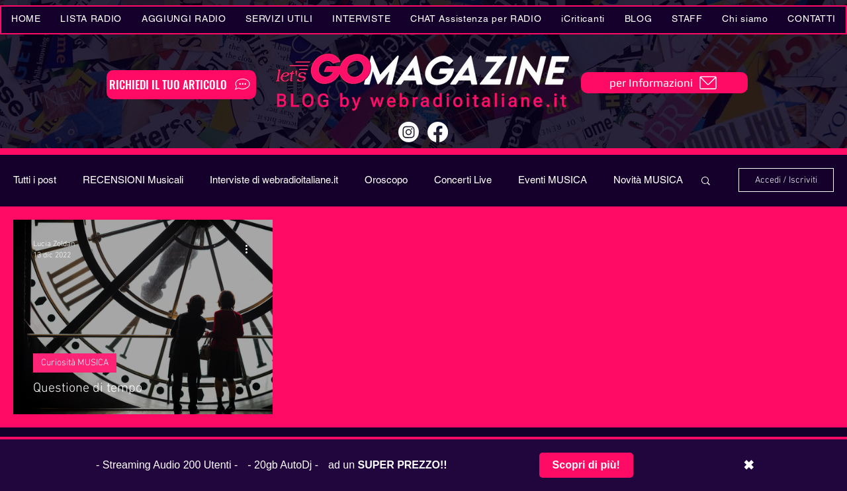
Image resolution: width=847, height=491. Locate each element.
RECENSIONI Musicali (133, 179)
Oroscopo (386, 179)
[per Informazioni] (664, 82)
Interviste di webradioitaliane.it (274, 179)
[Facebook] (437, 132)
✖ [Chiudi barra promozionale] (748, 465)
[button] (279, 20)
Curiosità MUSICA (75, 363)
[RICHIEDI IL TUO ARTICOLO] (181, 84)
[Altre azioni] (251, 249)
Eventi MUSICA (552, 179)
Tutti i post (34, 179)
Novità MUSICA (648, 179)
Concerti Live (463, 179)
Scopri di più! (586, 464)
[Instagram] (408, 132)
